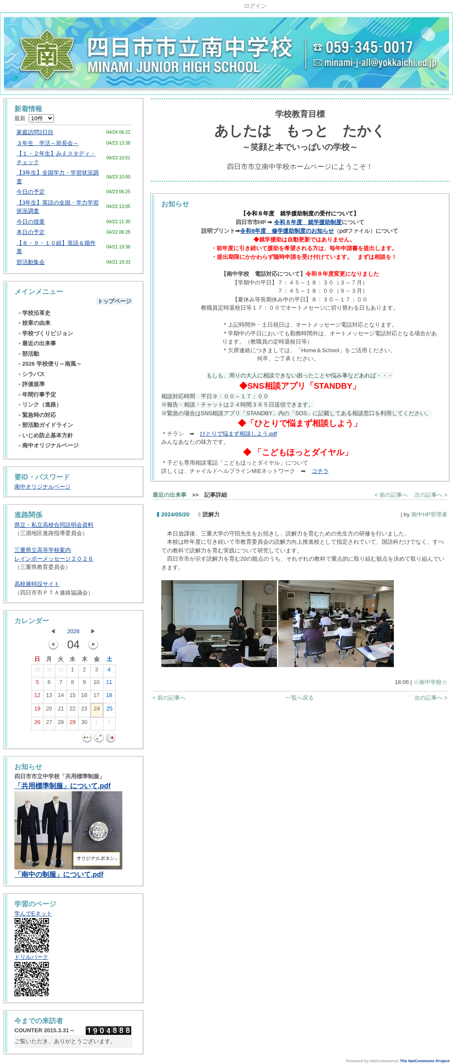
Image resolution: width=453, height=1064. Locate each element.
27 (49, 724)
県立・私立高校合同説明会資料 (53, 525)
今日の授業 (31, 221)
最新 (34, 118)
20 (49, 710)
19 (37, 710)
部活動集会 (31, 262)
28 (61, 724)
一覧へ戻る (300, 697)
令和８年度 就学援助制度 (308, 222)
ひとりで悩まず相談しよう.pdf (238, 433)
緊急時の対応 (36, 415)
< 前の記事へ (391, 495)
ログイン (255, 6)
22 (73, 710)
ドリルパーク (31, 957)
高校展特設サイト (37, 584)
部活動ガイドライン (45, 425)
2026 (73, 631)
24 (97, 710)
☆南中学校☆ (430, 682)
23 (84, 710)
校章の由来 (33, 323)
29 (37, 671)
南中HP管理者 (429, 514)
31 (61, 671)
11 (109, 684)
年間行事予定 (36, 394)
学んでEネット (33, 913)
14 (61, 697)
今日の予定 (31, 191)
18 (109, 697)
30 (49, 671)
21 (61, 710)
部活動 (28, 353)
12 (37, 697)
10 (96, 684)
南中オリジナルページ (48, 445)
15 (73, 697)
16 (84, 697)
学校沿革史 (33, 313)
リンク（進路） (39, 404)
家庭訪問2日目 (35, 132)
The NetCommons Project (425, 1061)
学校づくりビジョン (45, 333)
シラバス (31, 374)
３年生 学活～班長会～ (48, 143)
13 (49, 697)
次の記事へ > (430, 495)
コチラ (320, 471)
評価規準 (31, 384)
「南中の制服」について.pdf (58, 874)
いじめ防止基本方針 (45, 435)
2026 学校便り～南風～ (49, 363)
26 (37, 724)
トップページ (114, 301)
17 (96, 697)
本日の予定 (31, 232)
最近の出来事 (36, 343)
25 (110, 710)
